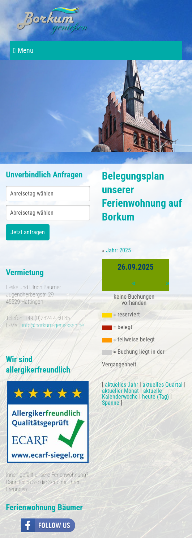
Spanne (110, 402)
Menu (23, 50)
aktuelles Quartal (162, 384)
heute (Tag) (155, 396)
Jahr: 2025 (118, 250)
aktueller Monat (120, 390)
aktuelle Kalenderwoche (132, 393)
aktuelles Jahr (121, 384)
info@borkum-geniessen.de (53, 325)
